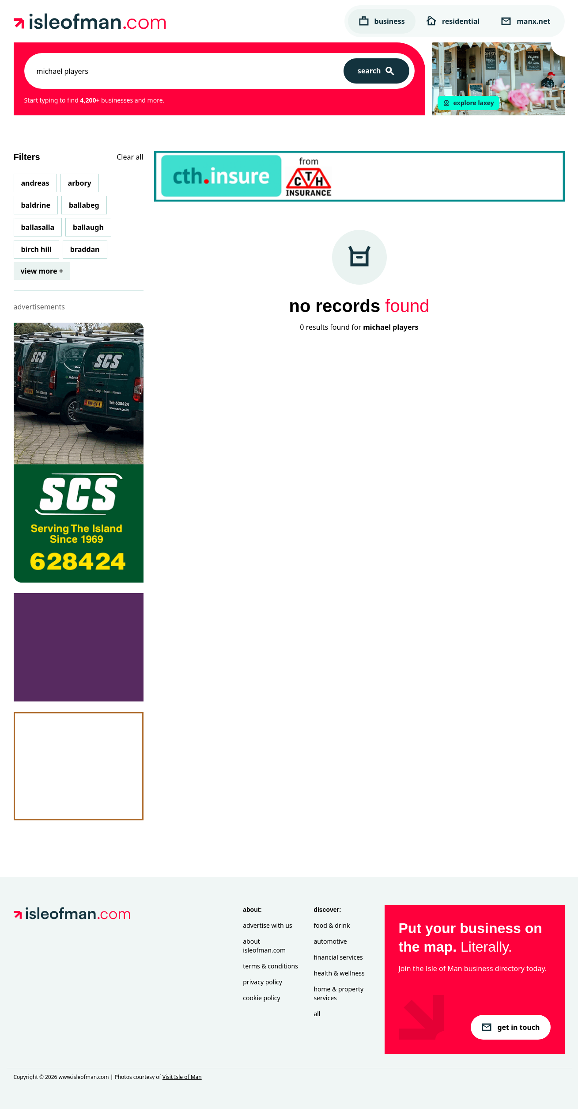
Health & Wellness (339, 973)
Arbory (79, 183)
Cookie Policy (261, 998)
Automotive (330, 941)
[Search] (376, 71)
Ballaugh (88, 227)
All (317, 1014)
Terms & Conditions (270, 966)
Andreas (35, 183)
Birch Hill (36, 249)
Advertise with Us (267, 925)
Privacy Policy (262, 982)
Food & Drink (332, 925)
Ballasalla (38, 227)
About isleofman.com (264, 945)
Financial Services (338, 957)
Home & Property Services (338, 993)
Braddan (85, 249)
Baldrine (35, 205)
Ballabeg (84, 205)
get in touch (510, 1027)
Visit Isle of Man (182, 1077)
